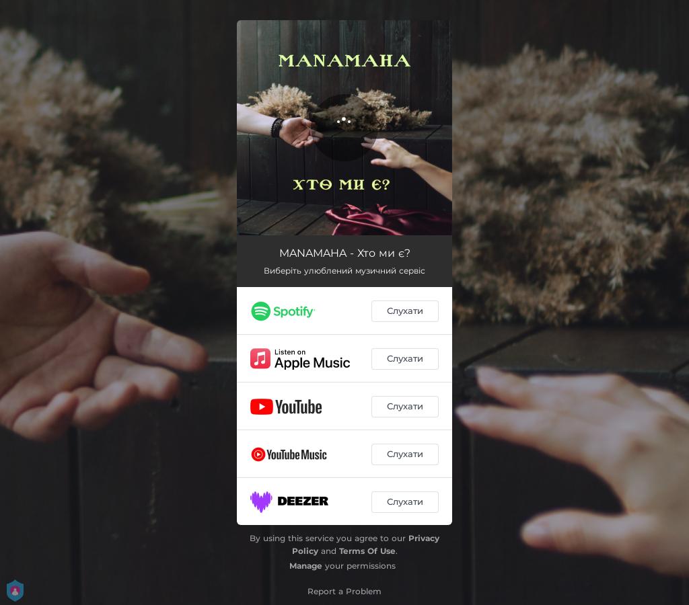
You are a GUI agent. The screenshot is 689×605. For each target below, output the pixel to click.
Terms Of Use (367, 551)
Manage (305, 566)
